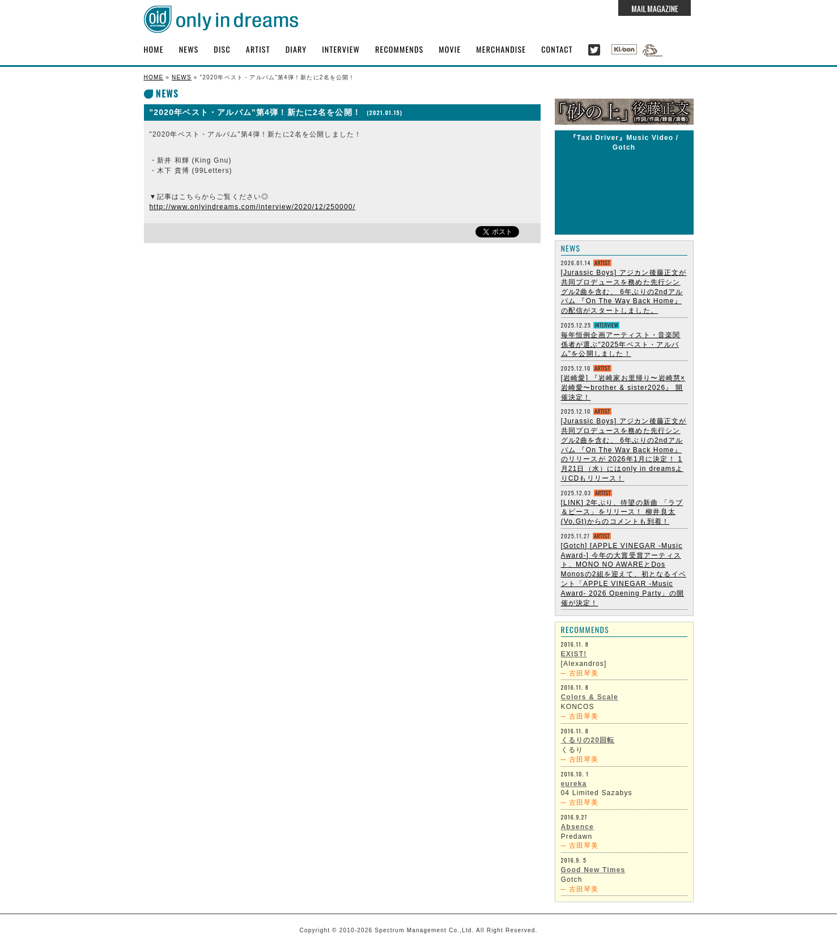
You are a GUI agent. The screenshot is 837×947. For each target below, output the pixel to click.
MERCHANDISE (501, 49)
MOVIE (450, 49)
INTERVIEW (341, 49)
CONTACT (557, 49)
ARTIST (258, 49)
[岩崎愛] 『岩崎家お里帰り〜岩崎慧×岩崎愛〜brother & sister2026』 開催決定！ (623, 387)
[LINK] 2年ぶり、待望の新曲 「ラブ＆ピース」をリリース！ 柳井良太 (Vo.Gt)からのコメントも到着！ (622, 512)
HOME (154, 49)
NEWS (189, 49)
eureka (574, 784)
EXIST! (574, 654)
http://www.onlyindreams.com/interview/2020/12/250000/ (253, 207)
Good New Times (593, 870)
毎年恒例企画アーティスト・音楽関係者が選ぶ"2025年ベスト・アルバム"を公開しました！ (621, 344)
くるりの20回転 (588, 740)
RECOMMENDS (399, 49)
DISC (222, 49)
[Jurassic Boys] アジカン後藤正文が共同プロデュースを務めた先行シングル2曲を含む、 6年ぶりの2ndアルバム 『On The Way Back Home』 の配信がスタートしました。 (624, 292)
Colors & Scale (590, 697)
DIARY (296, 49)
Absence (577, 827)
